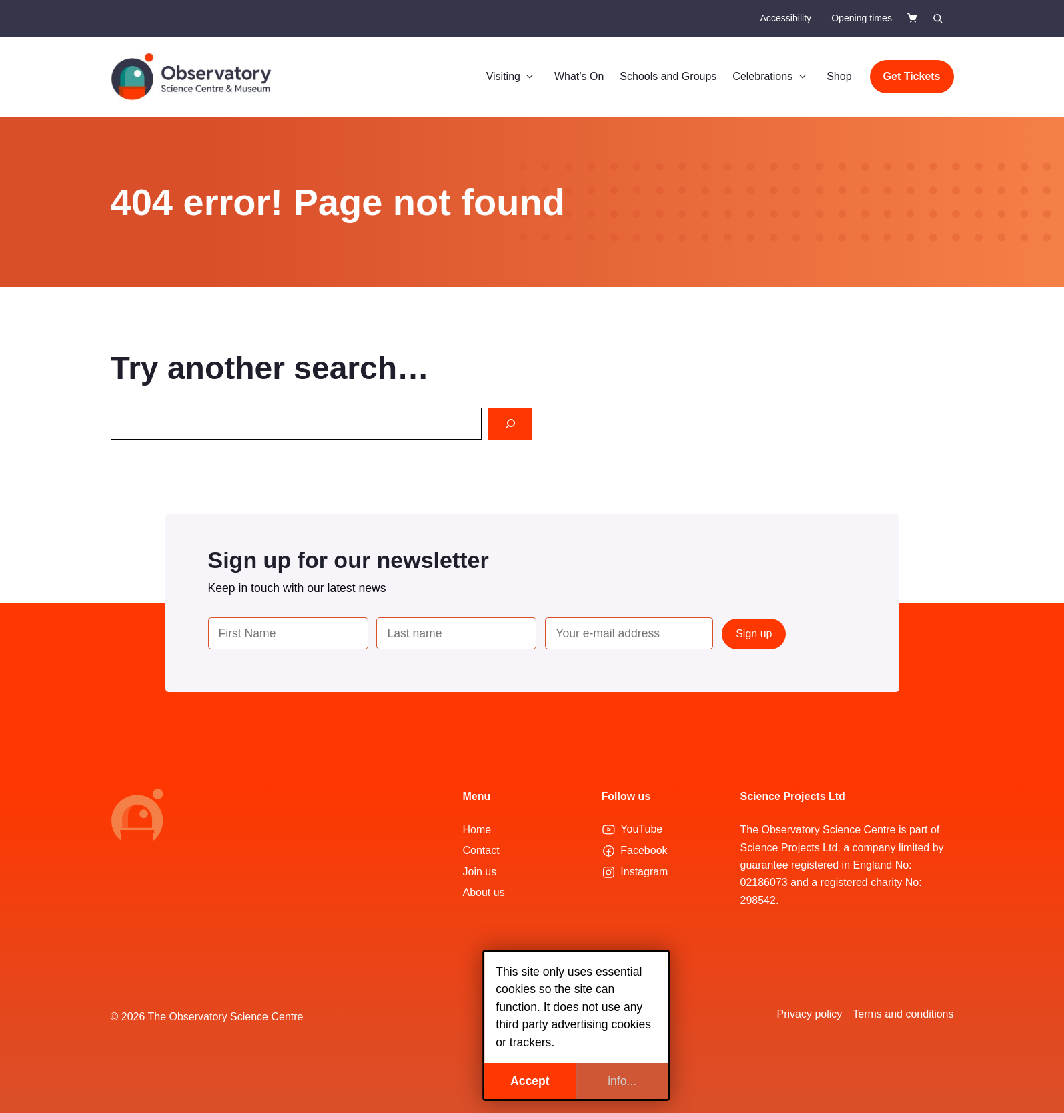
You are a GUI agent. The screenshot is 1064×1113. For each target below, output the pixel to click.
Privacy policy (810, 1014)
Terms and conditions (903, 1014)
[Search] (510, 424)
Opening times (861, 18)
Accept (486, 1081)
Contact (481, 850)
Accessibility (785, 18)
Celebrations (771, 76)
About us (484, 892)
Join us (480, 871)
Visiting (512, 76)
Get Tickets (912, 76)
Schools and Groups (668, 76)
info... (578, 1081)
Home (477, 829)
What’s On (579, 76)
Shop (839, 76)
